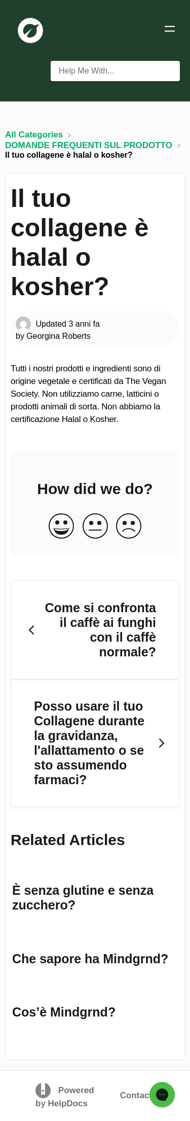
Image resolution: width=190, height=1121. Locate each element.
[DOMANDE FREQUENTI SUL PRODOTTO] (90, 145)
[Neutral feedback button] (95, 527)
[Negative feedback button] (128, 527)
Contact (136, 1095)
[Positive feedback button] (61, 527)
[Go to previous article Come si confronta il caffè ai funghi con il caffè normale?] (95, 629)
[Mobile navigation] (170, 30)
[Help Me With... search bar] (115, 71)
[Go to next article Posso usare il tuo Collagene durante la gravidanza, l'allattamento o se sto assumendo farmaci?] (95, 743)
